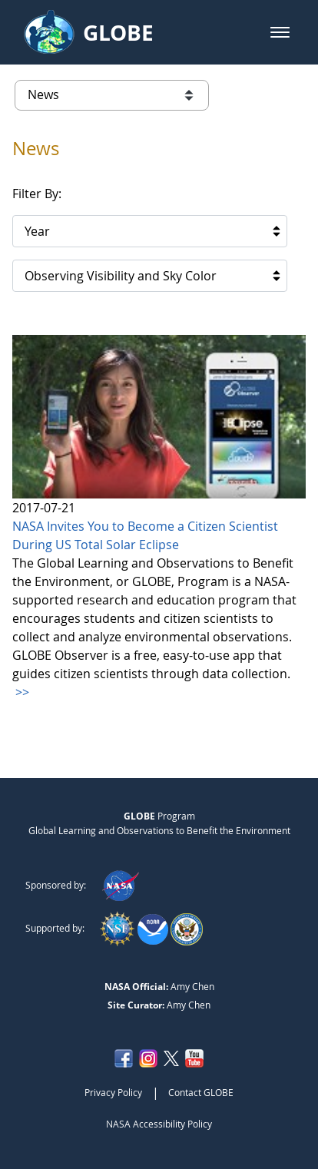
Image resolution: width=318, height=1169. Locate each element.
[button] (280, 32)
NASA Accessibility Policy (159, 1124)
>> (20, 692)
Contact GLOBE (201, 1092)
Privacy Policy (113, 1092)
